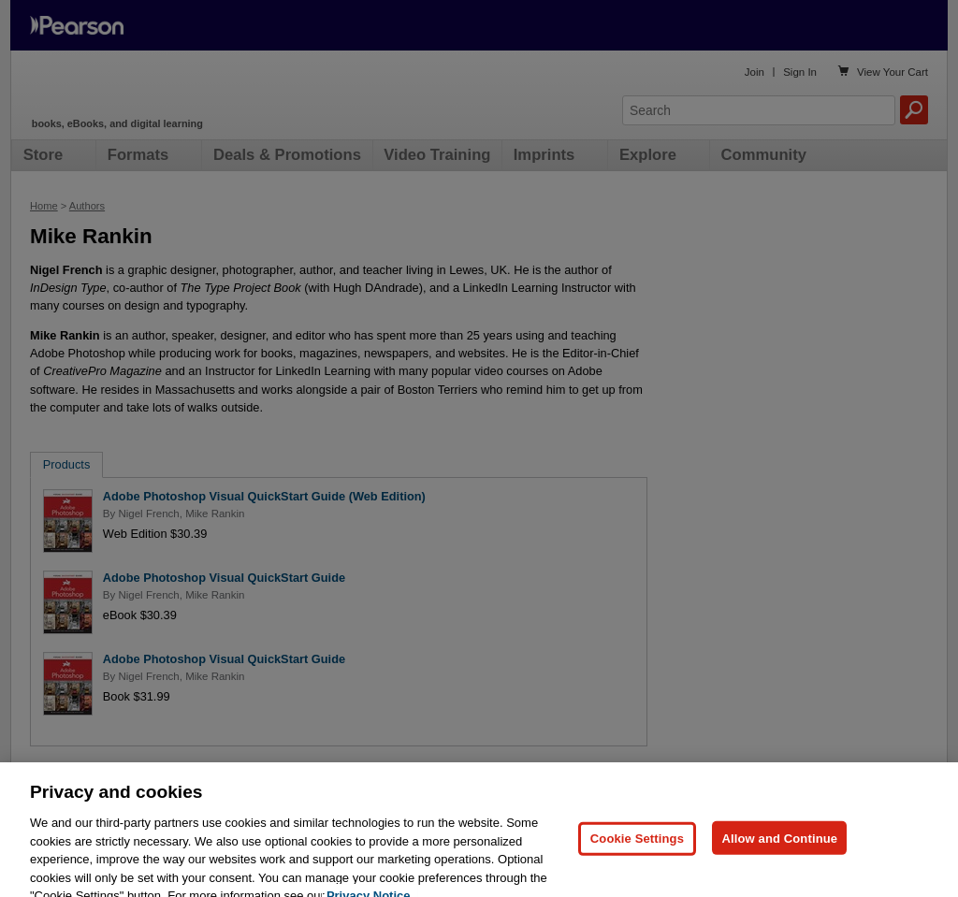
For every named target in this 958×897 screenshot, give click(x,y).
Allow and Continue (779, 850)
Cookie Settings (637, 850)
